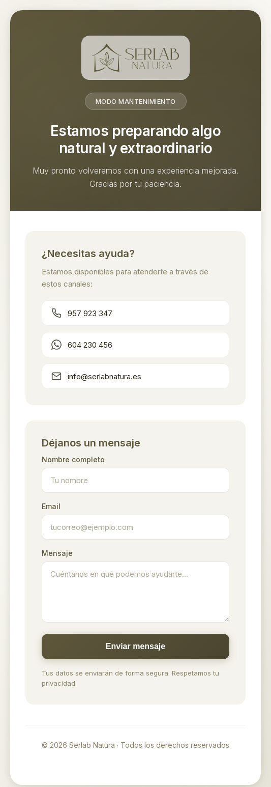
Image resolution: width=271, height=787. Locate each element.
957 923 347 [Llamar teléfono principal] (81, 313)
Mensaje (57, 553)
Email (51, 506)
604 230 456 (81, 345)
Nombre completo (73, 459)
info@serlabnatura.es (96, 376)
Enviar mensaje (135, 646)
